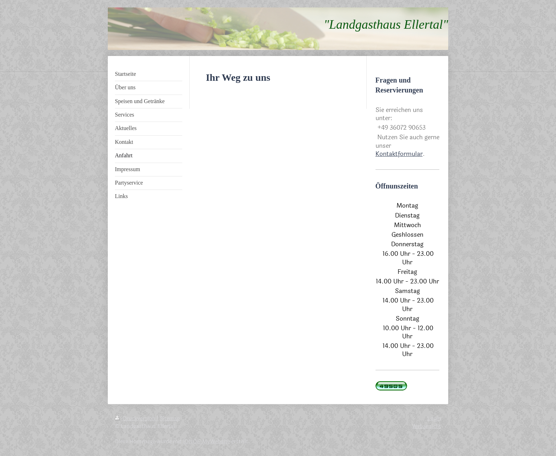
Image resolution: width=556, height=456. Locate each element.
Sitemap (170, 418)
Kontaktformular (399, 154)
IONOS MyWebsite (206, 441)
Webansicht (426, 426)
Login (434, 418)
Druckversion (136, 418)
